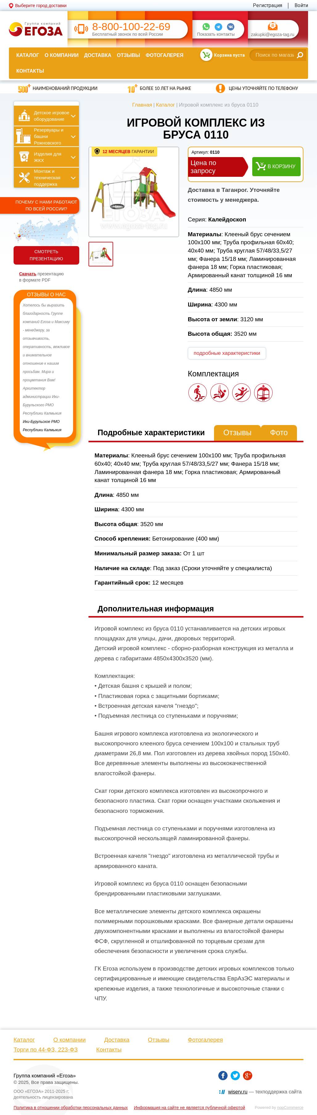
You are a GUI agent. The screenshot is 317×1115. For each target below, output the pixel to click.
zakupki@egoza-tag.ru (272, 34)
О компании (62, 55)
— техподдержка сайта (265, 1091)
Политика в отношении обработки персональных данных (71, 1107)
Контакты (30, 71)
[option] (46, 367)
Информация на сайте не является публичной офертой (189, 1107)
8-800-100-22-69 (131, 26)
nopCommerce (290, 1107)
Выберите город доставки (41, 5)
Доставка (97, 55)
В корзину (281, 166)
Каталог (27, 55)
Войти (301, 5)
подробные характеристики (227, 353)
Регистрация (267, 5)
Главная (142, 105)
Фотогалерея (164, 55)
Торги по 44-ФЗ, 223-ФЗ (46, 1049)
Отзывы (128, 55)
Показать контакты (216, 34)
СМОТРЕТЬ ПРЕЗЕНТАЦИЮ (46, 255)
